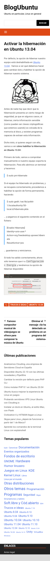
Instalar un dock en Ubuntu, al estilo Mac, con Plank (24, 409)
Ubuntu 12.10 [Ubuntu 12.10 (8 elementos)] (24, 528)
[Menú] (5, 32)
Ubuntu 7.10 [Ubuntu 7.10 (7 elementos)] (30, 508)
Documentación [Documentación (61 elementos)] (29, 447)
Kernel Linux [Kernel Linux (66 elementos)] (12, 475)
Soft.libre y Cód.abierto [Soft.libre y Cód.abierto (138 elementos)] (21, 503)
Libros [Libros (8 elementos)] (24, 476)
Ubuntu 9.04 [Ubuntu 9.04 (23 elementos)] (10, 516)
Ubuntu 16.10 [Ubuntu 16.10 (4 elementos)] (20, 532)
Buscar (42, 23)
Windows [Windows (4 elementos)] (7, 536)
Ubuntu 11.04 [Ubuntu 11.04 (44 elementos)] (12, 524)
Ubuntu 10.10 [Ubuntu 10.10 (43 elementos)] (31, 520)
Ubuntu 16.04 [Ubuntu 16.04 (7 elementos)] (9, 532)
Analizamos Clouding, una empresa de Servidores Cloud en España (23, 366)
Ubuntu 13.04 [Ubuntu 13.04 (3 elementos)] (35, 528)
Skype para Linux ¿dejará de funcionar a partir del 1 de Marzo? (23, 421)
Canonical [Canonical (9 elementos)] (13, 448)
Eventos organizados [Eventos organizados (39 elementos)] (16, 451)
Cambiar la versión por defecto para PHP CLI (24, 381)
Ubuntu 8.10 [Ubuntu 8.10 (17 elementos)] (25, 512)
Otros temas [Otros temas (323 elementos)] (14, 488)
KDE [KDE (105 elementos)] (32, 470)
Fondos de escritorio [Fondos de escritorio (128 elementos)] (19, 456)
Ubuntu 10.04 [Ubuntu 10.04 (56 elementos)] (12, 520)
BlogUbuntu (21, 7)
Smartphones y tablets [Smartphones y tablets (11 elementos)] (14, 499)
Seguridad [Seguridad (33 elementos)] (29, 494)
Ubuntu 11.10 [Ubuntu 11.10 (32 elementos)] (29, 524)
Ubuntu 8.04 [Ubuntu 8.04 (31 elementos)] (11, 512)
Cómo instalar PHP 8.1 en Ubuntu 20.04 (23, 387)
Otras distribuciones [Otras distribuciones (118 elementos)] (19, 483)
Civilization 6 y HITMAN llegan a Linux (23, 414)
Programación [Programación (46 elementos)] (35, 489)
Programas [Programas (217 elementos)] (13, 494)
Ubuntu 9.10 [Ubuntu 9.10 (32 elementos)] (25, 516)
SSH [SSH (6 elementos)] (41, 504)
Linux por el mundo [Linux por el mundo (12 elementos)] (13, 479)
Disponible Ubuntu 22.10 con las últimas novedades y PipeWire (24, 373)
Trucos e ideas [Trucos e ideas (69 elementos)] (14, 508)
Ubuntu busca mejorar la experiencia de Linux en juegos (23, 393)
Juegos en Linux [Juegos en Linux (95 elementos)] (15, 470)
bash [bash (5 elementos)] (6, 448)
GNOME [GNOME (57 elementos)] (9, 461)
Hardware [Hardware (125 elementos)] (23, 461)
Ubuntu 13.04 (36, 305)
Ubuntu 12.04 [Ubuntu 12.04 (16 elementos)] (10, 528)
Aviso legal (9, 552)
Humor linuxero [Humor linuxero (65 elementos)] (14, 466)
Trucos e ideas (18, 305)
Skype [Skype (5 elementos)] (38, 495)
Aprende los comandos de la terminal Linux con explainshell (22, 428)
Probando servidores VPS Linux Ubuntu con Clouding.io (23, 401)
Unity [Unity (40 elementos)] (29, 531)
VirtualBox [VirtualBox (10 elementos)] (38, 532)
